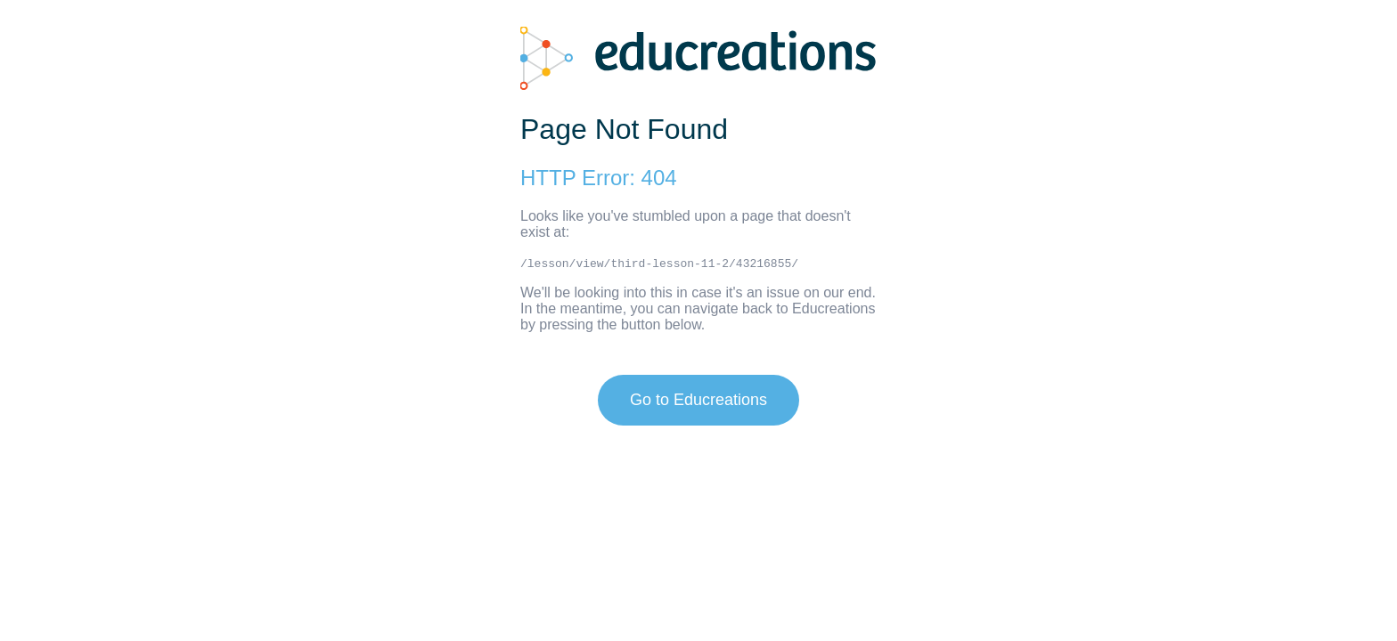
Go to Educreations (698, 400)
